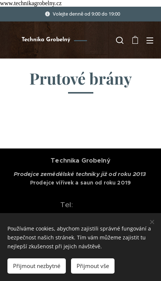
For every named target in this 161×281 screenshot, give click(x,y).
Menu (149, 40)
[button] (120, 40)
